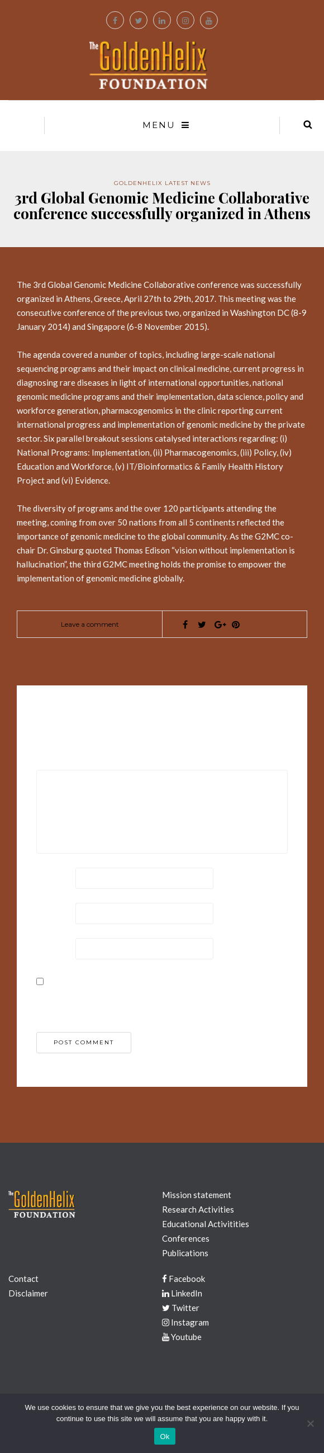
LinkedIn (182, 1293)
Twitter (180, 1308)
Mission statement (196, 1195)
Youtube (182, 1337)
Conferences (185, 1238)
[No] (310, 1423)
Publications (185, 1253)
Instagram (185, 1322)
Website (53, 948)
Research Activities (198, 1209)
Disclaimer (28, 1293)
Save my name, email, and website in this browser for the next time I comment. (155, 1001)
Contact (23, 1279)
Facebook (183, 1279)
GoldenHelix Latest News (162, 183)
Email (48, 912)
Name (48, 877)
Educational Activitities (205, 1224)
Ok (164, 1436)
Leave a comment (90, 624)
